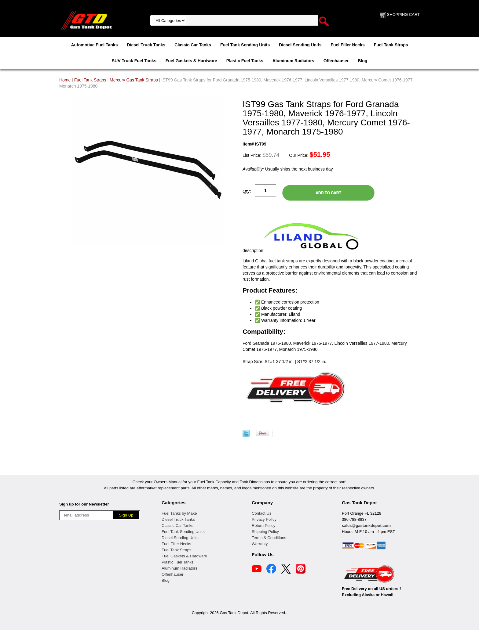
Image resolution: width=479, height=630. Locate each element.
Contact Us (261, 513)
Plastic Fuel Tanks (244, 60)
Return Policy (263, 525)
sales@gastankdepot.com (366, 525)
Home (65, 79)
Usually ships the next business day (288, 169)
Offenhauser (336, 60)
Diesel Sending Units (300, 44)
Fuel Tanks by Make (179, 513)
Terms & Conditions (269, 537)
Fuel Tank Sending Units (245, 44)
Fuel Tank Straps (391, 44)
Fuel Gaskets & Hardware (191, 60)
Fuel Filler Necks (347, 44)
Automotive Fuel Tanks (94, 44)
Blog (362, 60)
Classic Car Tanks (192, 44)
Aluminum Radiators (293, 60)
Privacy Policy (264, 519)
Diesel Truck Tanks (146, 44)
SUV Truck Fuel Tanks (134, 60)
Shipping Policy (265, 531)
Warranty (260, 544)
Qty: (247, 191)
